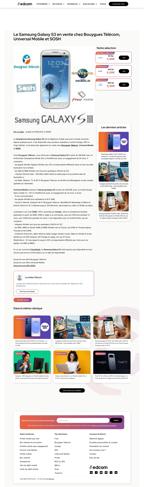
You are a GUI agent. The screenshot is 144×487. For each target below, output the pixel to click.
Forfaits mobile (22, 300)
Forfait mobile (26, 454)
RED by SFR (60, 461)
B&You (57, 465)
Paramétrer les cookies (99, 446)
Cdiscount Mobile (62, 454)
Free (56, 438)
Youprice (58, 473)
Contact (92, 454)
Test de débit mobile (28, 465)
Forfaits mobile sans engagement (34, 446)
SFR (56, 450)
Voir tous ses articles (27, 291)
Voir (124, 58)
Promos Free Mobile (28, 450)
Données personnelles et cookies (103, 442)
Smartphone (25, 461)
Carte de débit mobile (29, 469)
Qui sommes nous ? (97, 450)
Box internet (25, 458)
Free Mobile (35, 249)
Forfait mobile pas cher (29, 438)
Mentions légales (96, 438)
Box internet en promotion (31, 442)
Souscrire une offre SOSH (24, 266)
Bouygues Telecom (63, 442)
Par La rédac (19, 132)
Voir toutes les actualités (72, 390)
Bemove (51, 479)
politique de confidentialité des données (103, 425)
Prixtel (57, 458)
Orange (58, 446)
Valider (116, 420)
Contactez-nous (118, 4)
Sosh (57, 469)
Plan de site (94, 458)
